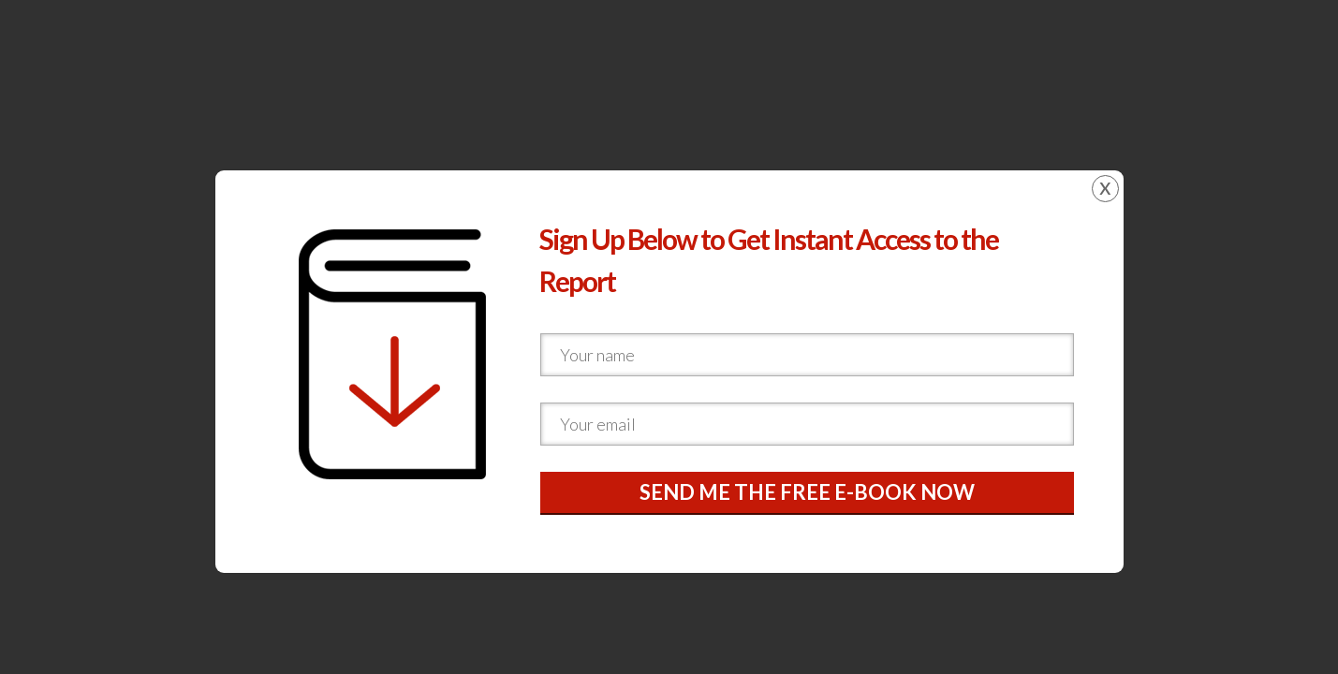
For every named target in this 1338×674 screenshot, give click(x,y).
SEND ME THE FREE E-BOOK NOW (807, 492)
